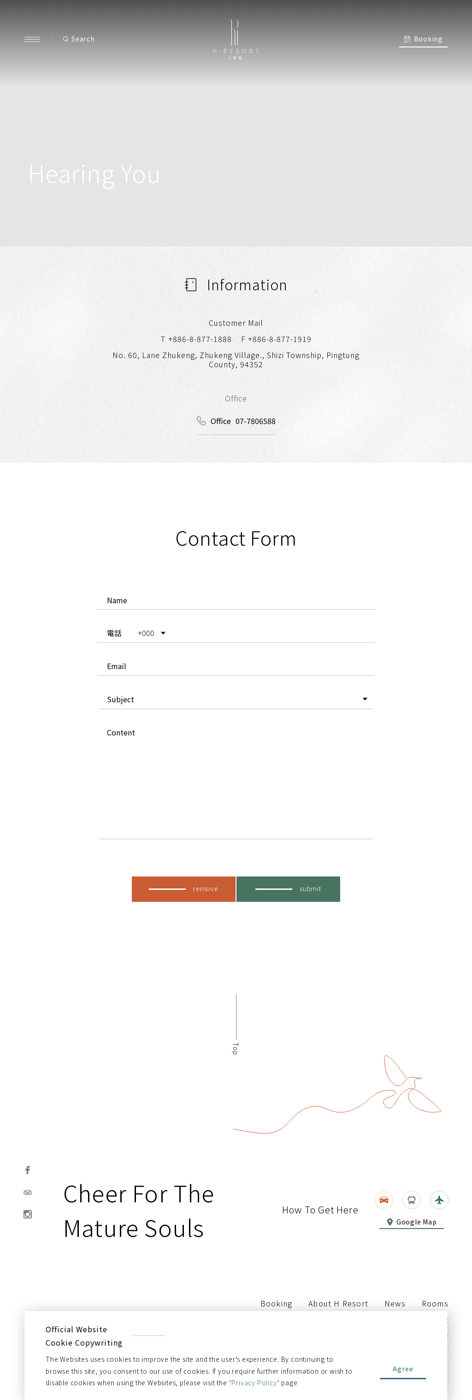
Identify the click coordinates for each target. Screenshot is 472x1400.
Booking (276, 1303)
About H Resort (338, 1303)
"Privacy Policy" (254, 1382)
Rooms (435, 1303)
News (395, 1303)
